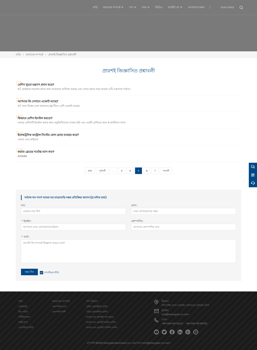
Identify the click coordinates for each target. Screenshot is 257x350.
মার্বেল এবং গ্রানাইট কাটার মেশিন (101, 322)
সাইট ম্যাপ (23, 322)
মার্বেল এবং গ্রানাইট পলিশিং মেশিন (101, 327)
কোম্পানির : (137, 221)
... (113, 170)
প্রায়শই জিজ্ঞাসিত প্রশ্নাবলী (62, 54)
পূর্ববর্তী (102, 170)
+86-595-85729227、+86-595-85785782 (184, 323)
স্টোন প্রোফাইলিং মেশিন (97, 306)
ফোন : (134, 205)
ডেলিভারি (23, 306)
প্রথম (90, 170)
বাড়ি (18, 54)
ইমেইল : (26, 221)
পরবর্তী (166, 170)
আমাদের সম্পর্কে (34, 54)
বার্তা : (25, 237)
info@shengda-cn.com (175, 314)
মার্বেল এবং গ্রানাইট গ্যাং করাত (100, 317)
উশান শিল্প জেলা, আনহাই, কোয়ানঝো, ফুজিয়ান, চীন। (185, 305)
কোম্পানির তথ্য (59, 306)
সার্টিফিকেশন (24, 317)
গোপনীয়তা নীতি (51, 272)
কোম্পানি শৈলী (59, 311)
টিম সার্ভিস (23, 311)
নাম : (23, 205)
